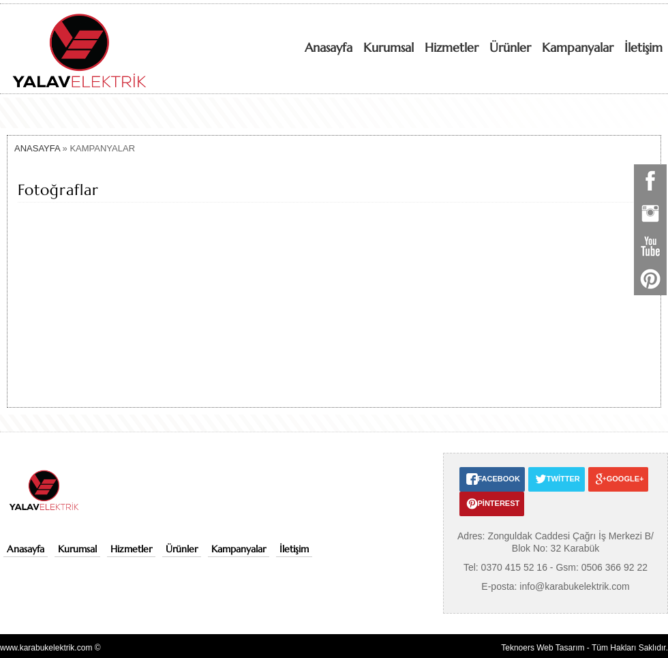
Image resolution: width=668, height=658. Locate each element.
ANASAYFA (37, 148)
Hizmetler (452, 47)
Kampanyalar (577, 47)
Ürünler (510, 47)
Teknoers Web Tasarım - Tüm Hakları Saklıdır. (584, 648)
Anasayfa (328, 47)
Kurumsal (388, 47)
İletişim (643, 47)
